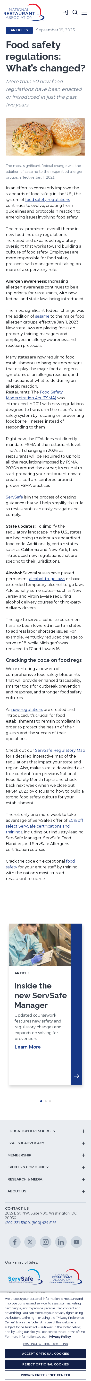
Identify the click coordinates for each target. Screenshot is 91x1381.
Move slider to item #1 (41, 1101)
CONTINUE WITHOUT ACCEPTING (45, 1344)
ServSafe (14, 497)
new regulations (27, 709)
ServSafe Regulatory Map (60, 750)
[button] (75, 12)
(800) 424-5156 (44, 1223)
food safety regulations (47, 199)
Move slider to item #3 (50, 1101)
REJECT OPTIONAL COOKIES (45, 1364)
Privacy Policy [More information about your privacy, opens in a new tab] (60, 1336)
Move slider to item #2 (46, 1101)
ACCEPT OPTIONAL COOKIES (45, 1353)
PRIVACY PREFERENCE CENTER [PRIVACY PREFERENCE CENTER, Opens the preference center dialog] (45, 1375)
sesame (42, 316)
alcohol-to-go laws (47, 579)
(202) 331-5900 (17, 1223)
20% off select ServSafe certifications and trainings (44, 826)
